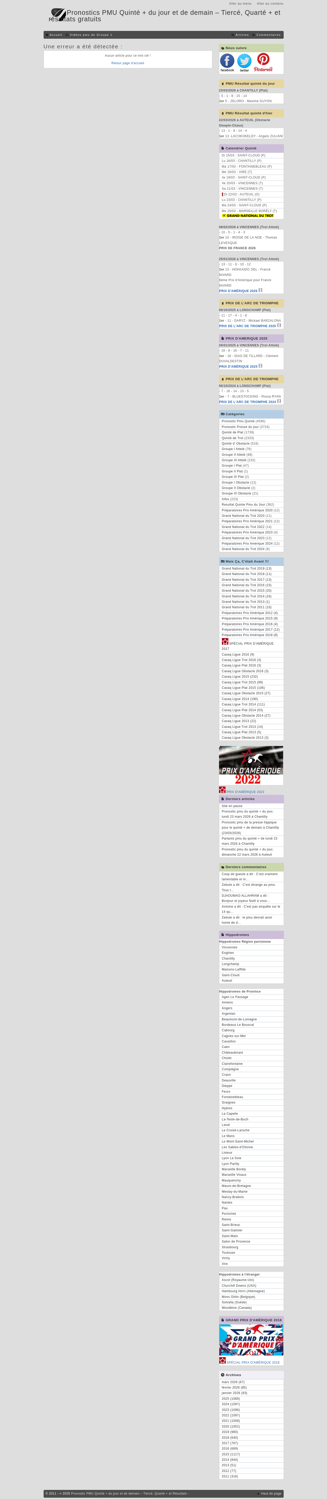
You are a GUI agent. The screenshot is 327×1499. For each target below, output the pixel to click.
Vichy (226, 1258)
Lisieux (227, 1152)
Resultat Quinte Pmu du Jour (243, 504)
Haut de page (271, 1493)
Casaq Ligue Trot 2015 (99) (242, 682)
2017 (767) (230, 1443)
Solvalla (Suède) (234, 1302)
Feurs (226, 1091)
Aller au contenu (270, 3)
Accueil (56, 34)
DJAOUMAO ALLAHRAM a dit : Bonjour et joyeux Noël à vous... (246, 898)
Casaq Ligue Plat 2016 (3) (241, 665)
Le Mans (228, 1136)
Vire (225, 1264)
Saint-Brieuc (231, 1225)
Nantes (227, 1202)
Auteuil (227, 980)
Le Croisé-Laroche (236, 1130)
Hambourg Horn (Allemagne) (243, 1291)
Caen (226, 1047)
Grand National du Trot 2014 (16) (247, 596)
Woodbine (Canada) (237, 1308)
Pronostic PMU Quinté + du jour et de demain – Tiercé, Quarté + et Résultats (129, 1493)
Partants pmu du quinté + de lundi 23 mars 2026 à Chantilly (249, 841)
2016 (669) (230, 1448)
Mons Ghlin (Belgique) (238, 1297)
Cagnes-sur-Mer (234, 1036)
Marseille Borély (234, 1169)
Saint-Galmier (232, 1230)
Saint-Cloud (231, 975)
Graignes (229, 1102)
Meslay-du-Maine (235, 1191)
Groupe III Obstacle (236, 493)
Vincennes (229, 947)
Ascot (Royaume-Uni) (238, 1280)
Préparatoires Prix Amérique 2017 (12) (251, 629)
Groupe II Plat (232, 471)
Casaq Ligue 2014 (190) (240, 699)
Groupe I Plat (232, 465)
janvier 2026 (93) (235, 1393)
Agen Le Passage (235, 997)
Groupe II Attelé (234, 455)
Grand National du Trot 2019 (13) (247, 568)
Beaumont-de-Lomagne (239, 1019)
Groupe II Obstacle (236, 488)
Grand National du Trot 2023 (243, 538)
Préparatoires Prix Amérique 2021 (247, 521)
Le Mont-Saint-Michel (238, 1141)
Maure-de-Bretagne (236, 1186)
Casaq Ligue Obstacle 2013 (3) (245, 737)
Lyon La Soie (232, 1158)
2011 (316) (230, 1476)
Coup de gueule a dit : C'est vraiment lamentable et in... (250, 876)
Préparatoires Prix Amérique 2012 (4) (250, 613)
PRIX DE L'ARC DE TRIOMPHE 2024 (247, 402)
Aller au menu (240, 3)
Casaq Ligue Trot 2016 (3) (241, 660)
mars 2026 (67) (233, 1382)
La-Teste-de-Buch (235, 1119)
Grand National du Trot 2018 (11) (247, 574)
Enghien (228, 953)
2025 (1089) (231, 1399)
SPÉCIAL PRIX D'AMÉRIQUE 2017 (248, 645)
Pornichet (229, 1214)
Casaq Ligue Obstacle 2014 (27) (246, 715)
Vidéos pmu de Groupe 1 (91, 34)
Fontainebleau (232, 1097)
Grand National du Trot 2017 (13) (247, 580)
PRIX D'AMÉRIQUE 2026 (238, 291)
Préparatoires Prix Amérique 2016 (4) (250, 624)
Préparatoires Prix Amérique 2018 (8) (250, 635)
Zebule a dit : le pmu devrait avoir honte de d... (247, 920)
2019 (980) (230, 1432)
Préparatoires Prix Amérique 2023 (247, 532)
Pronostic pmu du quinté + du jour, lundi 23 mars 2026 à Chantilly (248, 814)
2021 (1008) (231, 1421)
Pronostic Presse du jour (240, 427)
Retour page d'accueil (127, 63)
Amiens (227, 1002)
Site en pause (232, 806)
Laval (226, 1125)
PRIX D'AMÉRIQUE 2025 (238, 366)
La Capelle (230, 1113)
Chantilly (228, 958)
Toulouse (228, 1252)
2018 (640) (230, 1437)
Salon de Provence (236, 1241)
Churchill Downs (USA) (239, 1285)
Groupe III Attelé (234, 460)
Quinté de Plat (232, 432)
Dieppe (227, 1086)
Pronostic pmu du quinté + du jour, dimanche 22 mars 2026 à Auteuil (248, 852)
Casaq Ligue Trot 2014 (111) (243, 704)
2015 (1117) (231, 1454)
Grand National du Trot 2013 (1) (246, 602)
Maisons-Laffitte (234, 969)
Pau (225, 1208)
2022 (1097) (231, 1415)
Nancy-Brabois (233, 1197)
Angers (227, 1008)
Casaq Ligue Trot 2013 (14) (242, 727)
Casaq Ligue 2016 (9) (238, 654)
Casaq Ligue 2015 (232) (240, 676)
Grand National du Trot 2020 (243, 516)
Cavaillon (229, 1041)
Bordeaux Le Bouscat (238, 1025)
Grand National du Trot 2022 (243, 527)
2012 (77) (229, 1471)
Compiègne (230, 1069)
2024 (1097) (231, 1404)
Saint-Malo (230, 1236)
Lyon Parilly (231, 1164)
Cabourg (228, 1030)
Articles (242, 34)
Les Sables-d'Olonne (237, 1147)
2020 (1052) (231, 1426)
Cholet (227, 1058)
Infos (225, 499)
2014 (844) (230, 1460)
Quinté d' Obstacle (236, 443)
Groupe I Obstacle (235, 482)
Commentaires (268, 34)
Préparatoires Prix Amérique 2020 (247, 510)
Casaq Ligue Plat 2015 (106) (243, 688)
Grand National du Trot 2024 (243, 549)
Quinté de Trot (232, 438)
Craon (226, 1075)
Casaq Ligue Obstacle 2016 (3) (245, 671)
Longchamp (230, 964)
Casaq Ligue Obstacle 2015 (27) (246, 693)
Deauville (229, 1080)
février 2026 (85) (234, 1387)
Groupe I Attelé (233, 449)
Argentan (229, 1013)
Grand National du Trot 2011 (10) (247, 607)
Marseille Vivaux (234, 1175)
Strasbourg (230, 1247)
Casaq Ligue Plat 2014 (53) (242, 710)
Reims (226, 1219)
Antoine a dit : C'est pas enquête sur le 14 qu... (251, 909)
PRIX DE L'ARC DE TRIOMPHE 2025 (247, 326)
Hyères (227, 1108)
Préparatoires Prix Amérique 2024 (247, 543)
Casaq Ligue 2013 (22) (239, 721)
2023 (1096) (231, 1410)
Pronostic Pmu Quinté (238, 421)
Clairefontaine (232, 1064)
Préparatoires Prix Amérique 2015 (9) (250, 618)
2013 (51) (229, 1465)
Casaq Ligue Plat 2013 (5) (241, 732)
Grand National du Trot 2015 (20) (247, 590)
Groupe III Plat (233, 477)
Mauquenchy (231, 1180)
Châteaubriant (232, 1052)
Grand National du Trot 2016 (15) (247, 585)
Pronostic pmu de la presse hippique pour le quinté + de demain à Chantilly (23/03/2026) (250, 828)
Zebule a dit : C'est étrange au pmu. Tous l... (249, 887)
